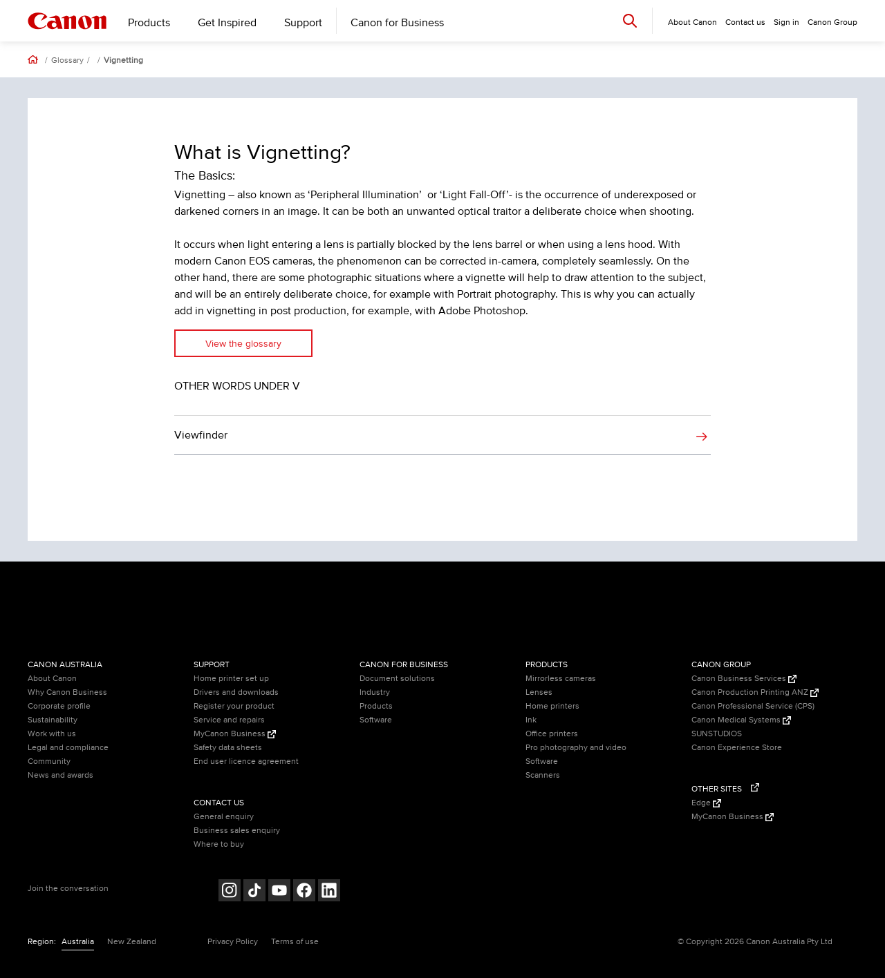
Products (149, 23)
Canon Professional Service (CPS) (752, 706)
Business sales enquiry (237, 830)
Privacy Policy (232, 942)
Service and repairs (229, 720)
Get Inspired (227, 23)
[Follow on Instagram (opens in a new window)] (229, 892)
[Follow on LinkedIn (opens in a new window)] (329, 892)
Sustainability (52, 720)
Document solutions (397, 678)
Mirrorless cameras (560, 678)
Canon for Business (397, 23)
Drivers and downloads (236, 692)
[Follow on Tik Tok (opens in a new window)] (254, 892)
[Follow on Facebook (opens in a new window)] (304, 892)
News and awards (60, 775)
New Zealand (131, 942)
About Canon (52, 678)
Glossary (67, 61)
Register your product (234, 706)
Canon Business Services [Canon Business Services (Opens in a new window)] (743, 678)
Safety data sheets (228, 747)
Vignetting (123, 61)
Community (49, 761)
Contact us (745, 22)
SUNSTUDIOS (716, 734)
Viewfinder (200, 435)
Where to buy (219, 844)
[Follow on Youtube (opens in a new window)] (279, 892)
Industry (375, 692)
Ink (531, 720)
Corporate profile (59, 706)
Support (303, 23)
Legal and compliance (68, 747)
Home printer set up (231, 678)
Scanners (542, 775)
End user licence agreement (246, 761)
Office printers (551, 734)
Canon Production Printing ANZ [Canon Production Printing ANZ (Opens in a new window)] (755, 692)
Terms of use (295, 942)
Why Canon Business (67, 692)
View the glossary (243, 343)
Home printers (552, 706)
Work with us (52, 734)
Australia (78, 942)
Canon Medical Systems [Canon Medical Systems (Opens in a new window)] (741, 720)
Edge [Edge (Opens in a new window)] (706, 803)
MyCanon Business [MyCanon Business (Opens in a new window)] (235, 734)
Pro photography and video (575, 747)
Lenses (538, 692)
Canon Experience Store (736, 747)
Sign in (786, 22)
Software (376, 720)
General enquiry (224, 817)
